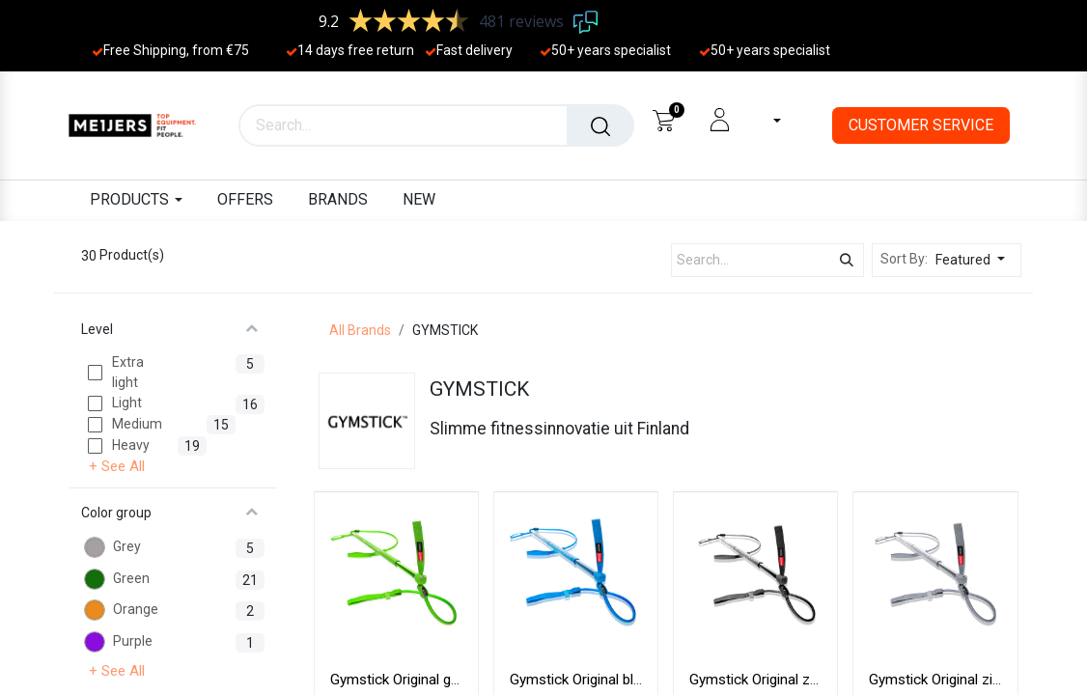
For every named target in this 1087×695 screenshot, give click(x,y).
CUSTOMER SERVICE (921, 125)
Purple (133, 641)
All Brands (360, 330)
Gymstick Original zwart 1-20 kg (790, 679)
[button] (975, 260)
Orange (135, 609)
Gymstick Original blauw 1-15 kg (611, 679)
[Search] (600, 125)
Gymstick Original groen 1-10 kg (432, 679)
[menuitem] (245, 200)
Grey (127, 546)
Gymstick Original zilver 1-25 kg (969, 679)
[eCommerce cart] (664, 119)
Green (131, 578)
